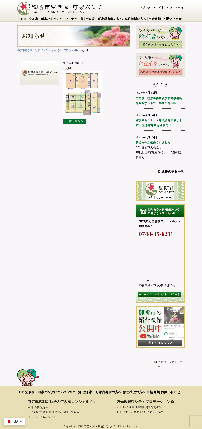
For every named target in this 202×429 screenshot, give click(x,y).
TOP (23, 19)
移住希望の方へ (135, 19)
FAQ (180, 7)
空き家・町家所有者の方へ (104, 19)
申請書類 (155, 19)
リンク (146, 7)
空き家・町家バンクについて (49, 19)
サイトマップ (164, 7)
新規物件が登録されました (153, 142)
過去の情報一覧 (172, 171)
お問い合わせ (172, 19)
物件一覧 (77, 19)
